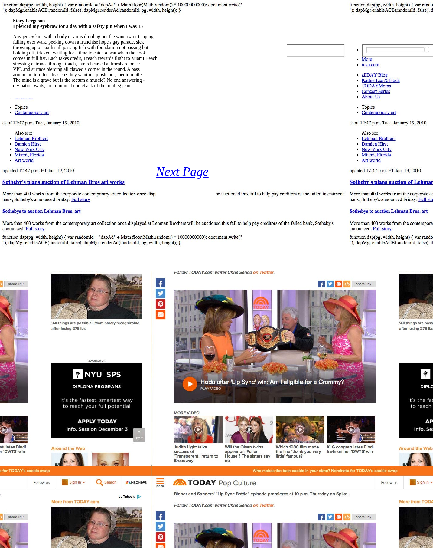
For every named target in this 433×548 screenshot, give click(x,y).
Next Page (182, 172)
